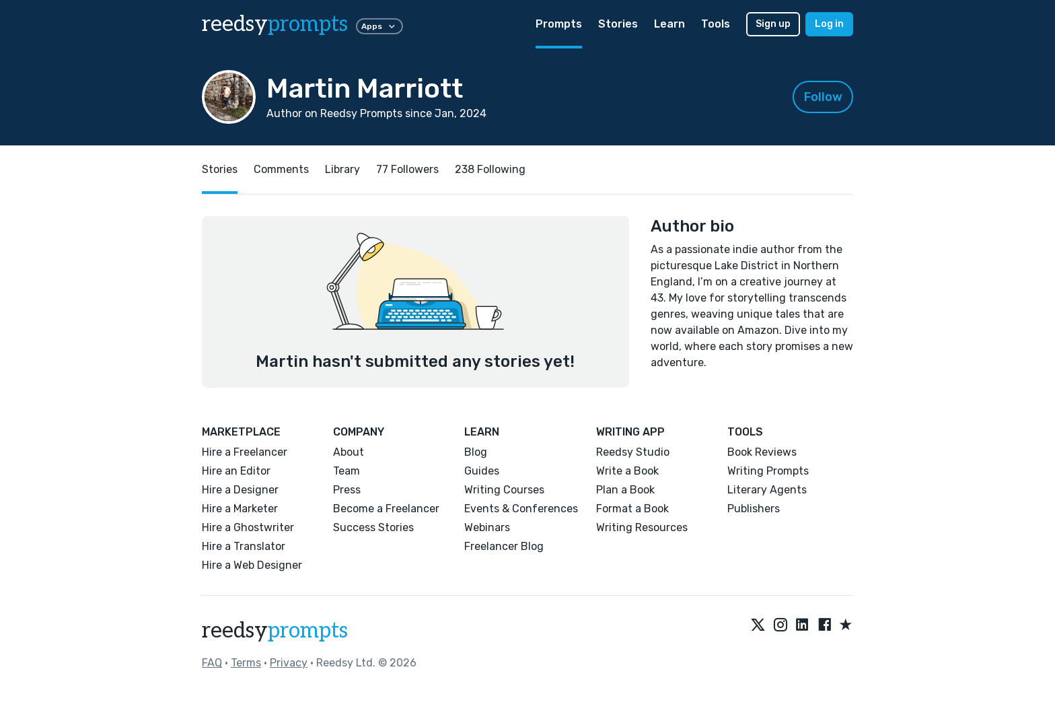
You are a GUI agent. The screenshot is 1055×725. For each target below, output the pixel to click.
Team (346, 470)
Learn (669, 24)
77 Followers (407, 169)
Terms (246, 662)
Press (347, 489)
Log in (829, 24)
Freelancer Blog (504, 546)
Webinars (487, 527)
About (348, 452)
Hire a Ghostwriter (248, 527)
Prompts (559, 24)
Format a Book (632, 508)
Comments (281, 169)
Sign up (773, 24)
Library (342, 169)
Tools (715, 24)
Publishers (753, 508)
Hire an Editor (236, 470)
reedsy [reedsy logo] (275, 24)
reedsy (275, 631)
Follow (823, 97)
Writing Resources (642, 527)
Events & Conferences (521, 508)
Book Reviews (762, 452)
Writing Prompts (768, 470)
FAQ (212, 662)
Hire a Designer (240, 489)
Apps (379, 26)
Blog (475, 452)
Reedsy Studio (632, 452)
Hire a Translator (243, 546)
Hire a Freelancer (244, 452)
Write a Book (627, 470)
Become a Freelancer (386, 508)
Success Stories (373, 527)
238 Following (490, 169)
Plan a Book (625, 489)
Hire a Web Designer (252, 565)
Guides (481, 470)
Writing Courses (504, 489)
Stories (618, 24)
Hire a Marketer (240, 508)
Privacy (288, 662)
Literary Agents (767, 489)
